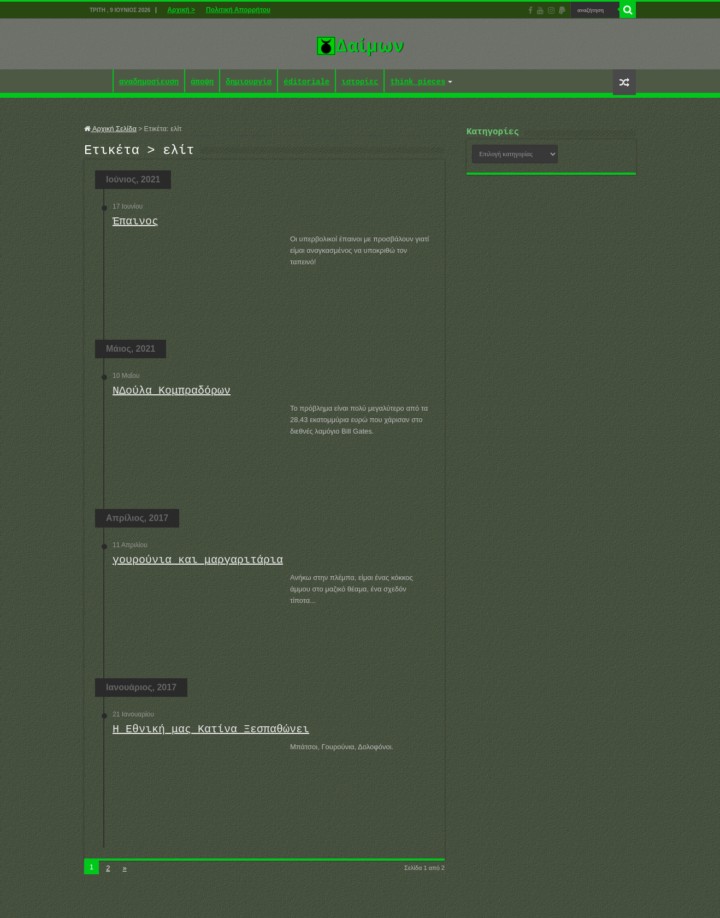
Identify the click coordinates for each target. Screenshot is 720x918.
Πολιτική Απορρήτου (238, 10)
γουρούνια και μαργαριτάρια (198, 563)
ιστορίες (359, 82)
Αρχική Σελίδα (110, 129)
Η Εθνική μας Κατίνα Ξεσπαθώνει (211, 732)
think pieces (417, 82)
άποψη (202, 82)
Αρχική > (181, 10)
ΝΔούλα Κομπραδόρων (172, 394)
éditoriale (306, 82)
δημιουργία (249, 82)
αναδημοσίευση (149, 82)
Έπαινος (135, 224)
